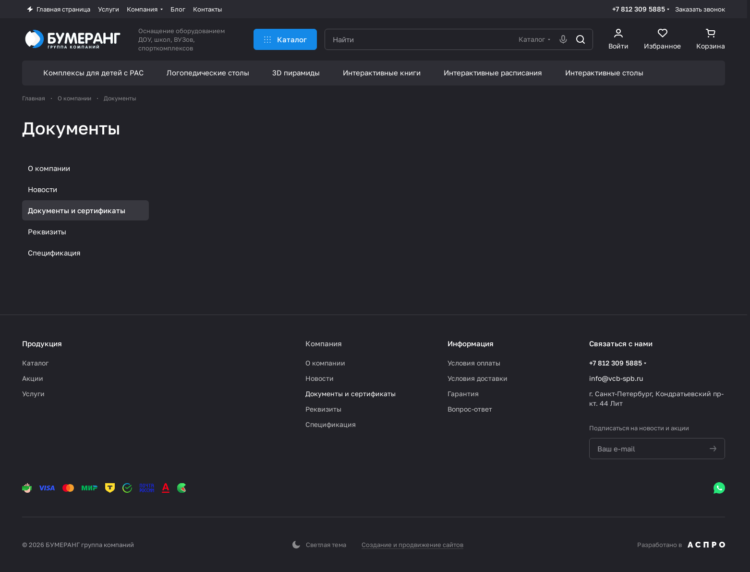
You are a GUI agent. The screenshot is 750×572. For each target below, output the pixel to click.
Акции (32, 378)
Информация (471, 343)
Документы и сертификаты (76, 210)
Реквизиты (47, 231)
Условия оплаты (474, 363)
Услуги (33, 393)
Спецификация (54, 252)
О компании (49, 168)
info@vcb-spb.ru (616, 378)
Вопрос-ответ (470, 409)
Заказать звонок (700, 9)
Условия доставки (478, 378)
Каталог (35, 363)
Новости (42, 189)
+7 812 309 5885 (638, 9)
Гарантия (463, 393)
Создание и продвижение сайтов (412, 544)
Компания (323, 343)
